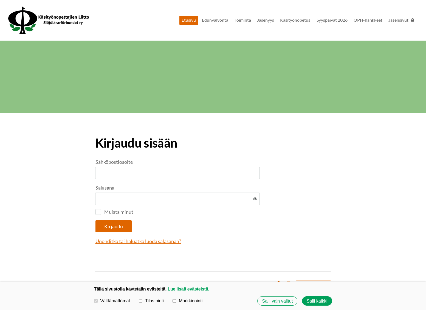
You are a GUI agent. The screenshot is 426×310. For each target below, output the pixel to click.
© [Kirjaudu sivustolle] (97, 266)
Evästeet (263, 266)
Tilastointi (151, 300)
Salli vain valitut (277, 300)
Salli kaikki (317, 300)
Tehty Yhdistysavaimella (313, 266)
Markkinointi (187, 300)
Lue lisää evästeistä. (188, 288)
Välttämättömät (112, 300)
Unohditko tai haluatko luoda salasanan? (197, 223)
